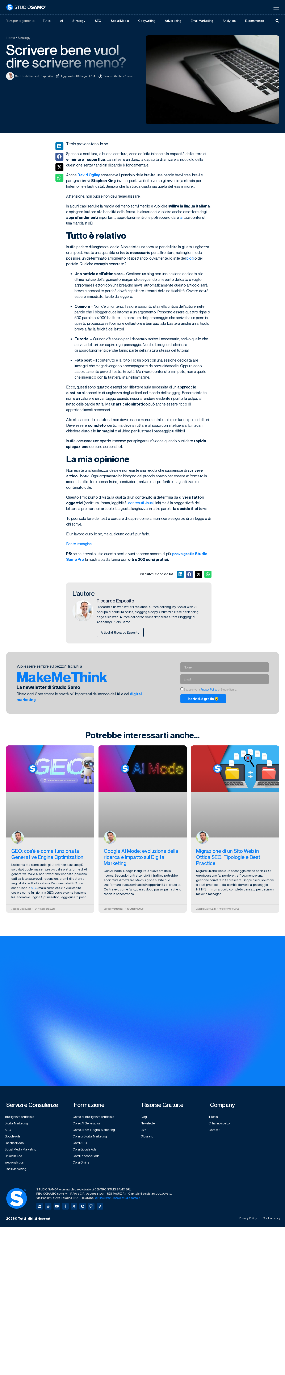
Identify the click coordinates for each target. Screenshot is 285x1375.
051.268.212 (103, 1200)
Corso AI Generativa (88, 1124)
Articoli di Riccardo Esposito (121, 633)
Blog (145, 1118)
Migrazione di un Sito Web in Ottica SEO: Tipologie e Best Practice (228, 858)
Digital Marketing (18, 1124)
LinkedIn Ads (15, 1158)
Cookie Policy (270, 1221)
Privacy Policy (209, 690)
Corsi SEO (81, 1144)
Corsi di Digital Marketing (91, 1138)
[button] (59, 146)
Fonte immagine (79, 544)
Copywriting (146, 21)
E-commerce (254, 21)
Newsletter (150, 1124)
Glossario (148, 1138)
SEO (98, 21)
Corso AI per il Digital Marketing (96, 1131)
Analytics (229, 21)
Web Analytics (16, 1165)
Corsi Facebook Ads (88, 1158)
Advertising (173, 21)
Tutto (47, 21)
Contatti (216, 1131)
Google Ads (14, 1138)
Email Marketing (201, 21)
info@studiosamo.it (127, 1200)
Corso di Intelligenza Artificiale (95, 1118)
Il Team (215, 1118)
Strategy (78, 21)
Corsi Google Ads (86, 1151)
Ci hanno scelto (221, 1124)
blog (190, 258)
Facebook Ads (16, 1144)
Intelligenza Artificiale (21, 1118)
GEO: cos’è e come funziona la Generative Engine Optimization (47, 855)
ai (181, 217)
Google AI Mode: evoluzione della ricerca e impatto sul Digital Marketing (141, 858)
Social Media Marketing (22, 1151)
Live (145, 1131)
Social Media (119, 21)
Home (11, 38)
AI (61, 21)
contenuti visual (141, 503)
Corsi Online (82, 1165)
